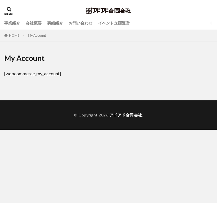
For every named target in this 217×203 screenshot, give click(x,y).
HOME (14, 35)
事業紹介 (12, 23)
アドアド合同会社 (125, 114)
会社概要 (34, 23)
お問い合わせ (80, 23)
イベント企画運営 (114, 23)
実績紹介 (55, 23)
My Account (37, 35)
